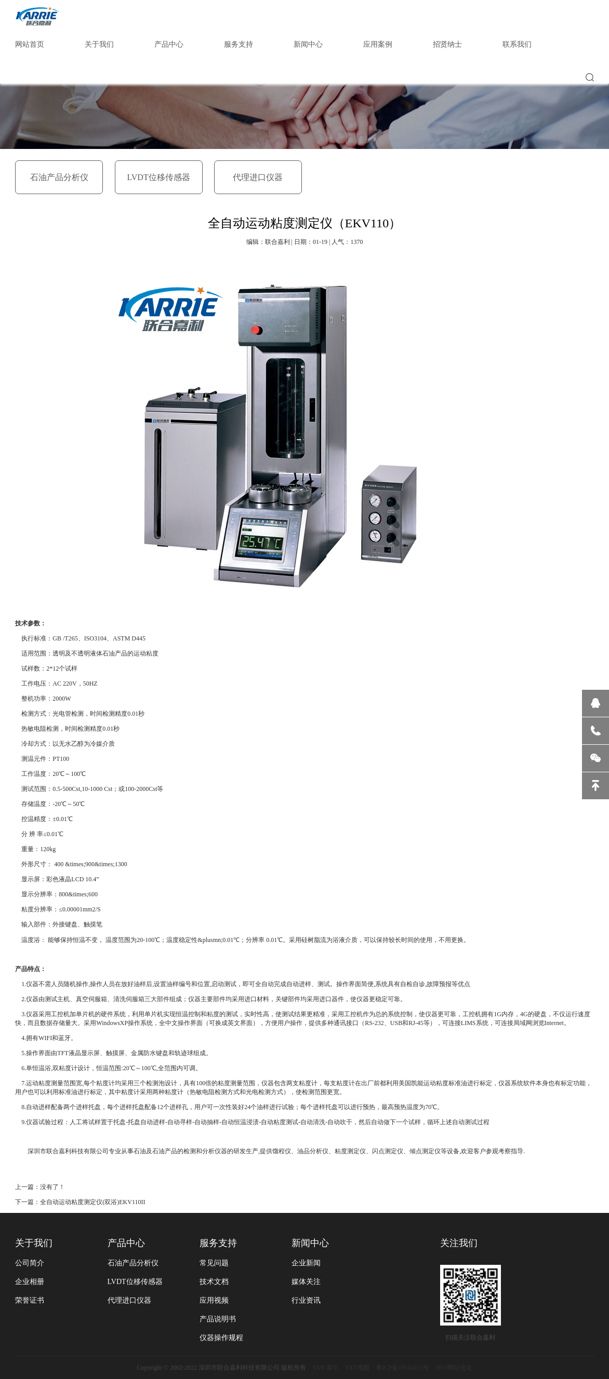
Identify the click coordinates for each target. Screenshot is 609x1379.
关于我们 (99, 44)
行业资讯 (306, 1300)
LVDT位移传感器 (158, 177)
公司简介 (29, 1263)
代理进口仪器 (258, 177)
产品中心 (168, 44)
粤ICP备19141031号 (402, 1367)
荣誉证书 (29, 1300)
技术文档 (214, 1282)
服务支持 (238, 44)
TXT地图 (357, 1367)
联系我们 (517, 44)
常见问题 (214, 1263)
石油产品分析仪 (59, 177)
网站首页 (29, 44)
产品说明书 (218, 1319)
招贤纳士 (447, 44)
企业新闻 (306, 1263)
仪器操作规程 (221, 1338)
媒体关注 (306, 1282)
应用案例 (377, 44)
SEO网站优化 (453, 1367)
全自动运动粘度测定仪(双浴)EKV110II (92, 1202)
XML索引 (325, 1367)
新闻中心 (308, 44)
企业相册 (29, 1282)
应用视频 (214, 1300)
